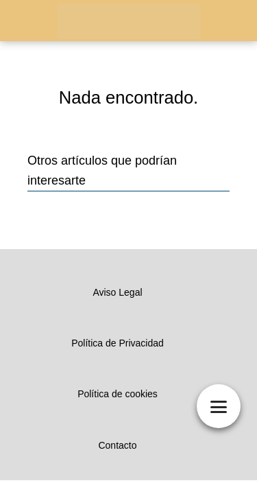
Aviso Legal (117, 292)
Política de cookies (117, 393)
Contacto (117, 445)
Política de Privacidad (117, 343)
